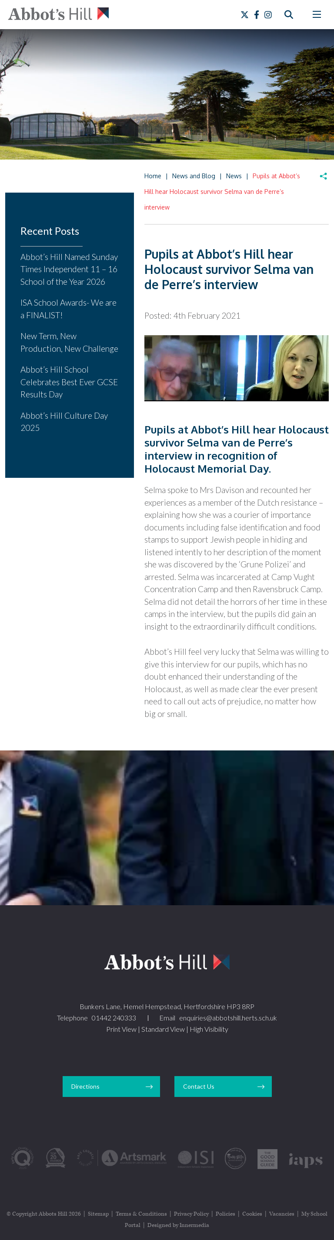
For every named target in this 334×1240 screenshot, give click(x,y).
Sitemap (98, 1214)
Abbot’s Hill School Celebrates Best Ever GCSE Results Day (69, 381)
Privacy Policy (191, 1214)
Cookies (252, 1214)
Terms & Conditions (141, 1214)
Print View (121, 1029)
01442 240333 (114, 1017)
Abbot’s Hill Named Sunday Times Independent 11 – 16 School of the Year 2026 (69, 269)
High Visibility (209, 1029)
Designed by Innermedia (178, 1225)
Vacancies (281, 1214)
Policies (225, 1214)
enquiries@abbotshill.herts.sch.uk (228, 1017)
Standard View (163, 1029)
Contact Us (198, 1086)
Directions (85, 1086)
